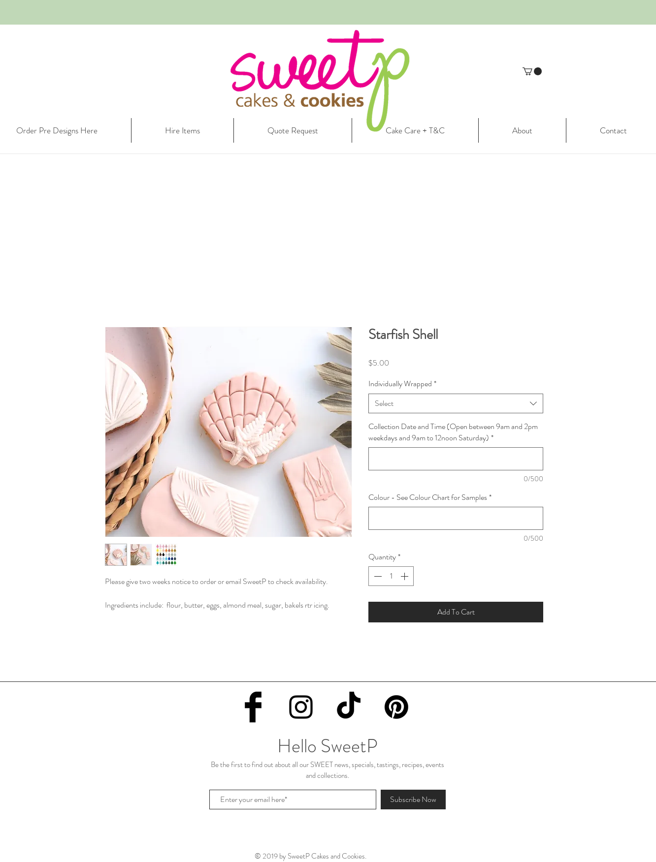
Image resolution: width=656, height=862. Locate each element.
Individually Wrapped (402, 383)
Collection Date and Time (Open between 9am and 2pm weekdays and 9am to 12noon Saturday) (453, 432)
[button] (532, 71)
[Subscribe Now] (413, 799)
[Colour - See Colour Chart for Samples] (456, 518)
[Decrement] (377, 576)
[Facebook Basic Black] (253, 707)
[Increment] (405, 576)
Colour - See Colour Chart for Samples (430, 497)
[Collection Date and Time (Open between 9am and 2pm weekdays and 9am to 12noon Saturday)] (456, 459)
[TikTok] (348, 707)
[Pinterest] (396, 707)
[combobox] (455, 403)
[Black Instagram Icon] (301, 707)
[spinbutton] (391, 576)
